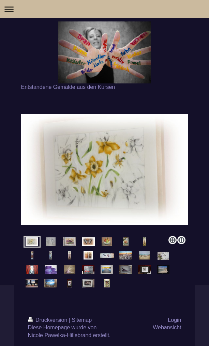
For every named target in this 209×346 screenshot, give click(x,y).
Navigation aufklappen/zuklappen (104, 9)
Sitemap (82, 320)
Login (174, 320)
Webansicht (167, 327)
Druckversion (48, 320)
